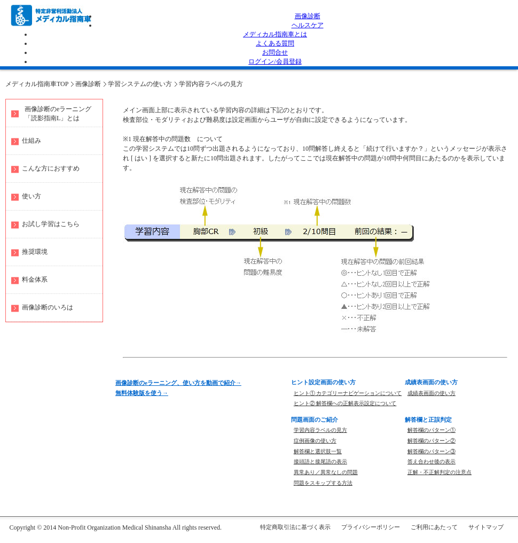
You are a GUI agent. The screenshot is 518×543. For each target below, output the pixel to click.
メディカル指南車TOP (36, 84)
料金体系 (35, 279)
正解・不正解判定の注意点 (439, 472)
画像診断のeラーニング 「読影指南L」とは (58, 113)
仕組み (31, 140)
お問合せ (275, 52)
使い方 (31, 196)
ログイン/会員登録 (274, 61)
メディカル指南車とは (275, 34)
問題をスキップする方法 (323, 483)
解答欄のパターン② (431, 441)
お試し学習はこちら (51, 224)
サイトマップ (486, 527)
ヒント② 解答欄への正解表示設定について (345, 403)
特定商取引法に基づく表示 (295, 527)
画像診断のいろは (47, 307)
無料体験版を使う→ (141, 393)
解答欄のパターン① (431, 430)
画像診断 (307, 16)
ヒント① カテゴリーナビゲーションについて (348, 393)
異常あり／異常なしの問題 (326, 472)
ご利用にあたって (434, 527)
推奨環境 (35, 251)
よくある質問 (275, 43)
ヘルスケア (308, 25)
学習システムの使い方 (140, 84)
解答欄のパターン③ (431, 451)
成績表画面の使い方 (431, 393)
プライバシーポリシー (370, 527)
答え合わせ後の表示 (431, 461)
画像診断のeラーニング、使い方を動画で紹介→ (178, 382)
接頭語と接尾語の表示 (320, 461)
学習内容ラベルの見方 (211, 84)
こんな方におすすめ (51, 168)
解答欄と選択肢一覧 (318, 451)
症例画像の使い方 (315, 441)
